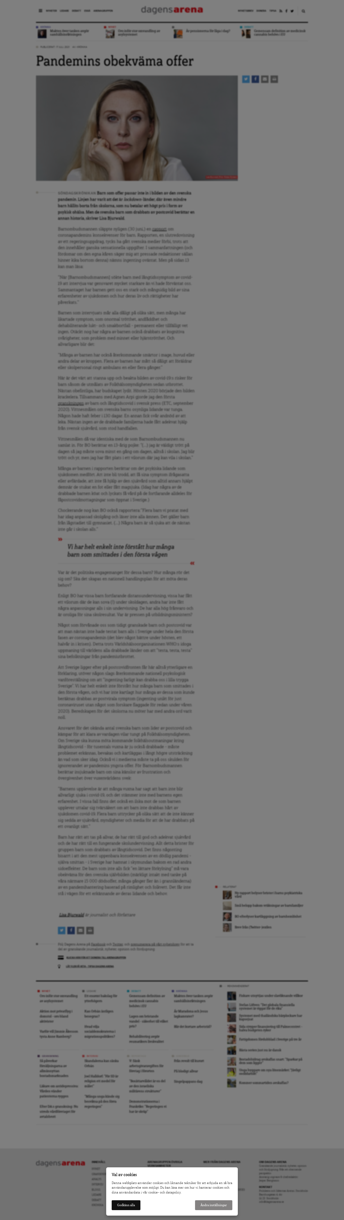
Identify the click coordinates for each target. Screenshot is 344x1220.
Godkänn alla (126, 1205)
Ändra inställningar (214, 1205)
